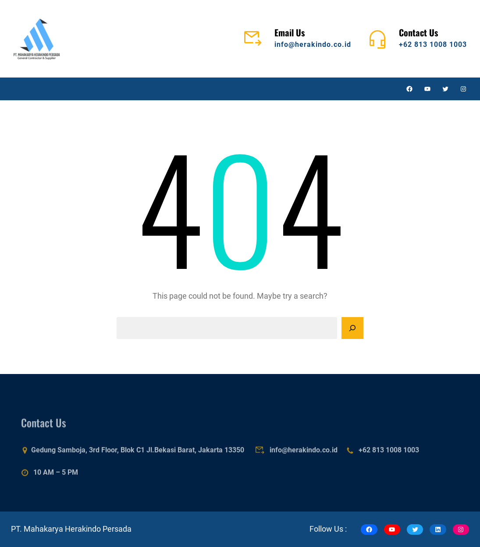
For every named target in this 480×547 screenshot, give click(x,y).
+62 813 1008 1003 (433, 44)
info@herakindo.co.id (312, 44)
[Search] (352, 328)
